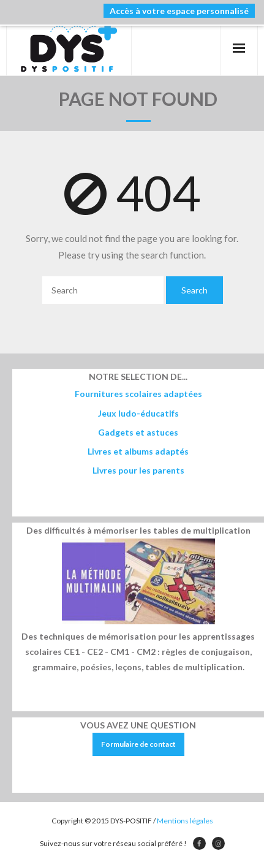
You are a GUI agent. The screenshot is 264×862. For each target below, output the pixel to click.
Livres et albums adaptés (138, 451)
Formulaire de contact (138, 744)
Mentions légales (185, 820)
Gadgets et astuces (138, 432)
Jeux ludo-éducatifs (138, 413)
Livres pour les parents (138, 470)
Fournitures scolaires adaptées (138, 393)
